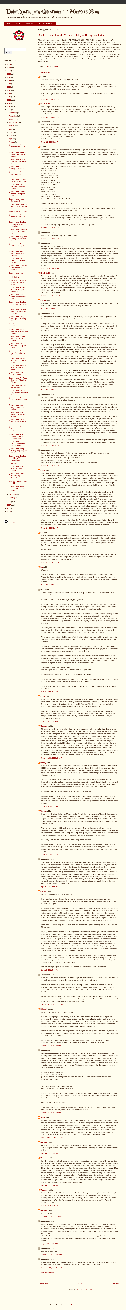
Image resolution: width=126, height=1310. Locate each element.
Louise (43, 300)
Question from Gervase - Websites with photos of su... (18, 194)
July (11, 129)
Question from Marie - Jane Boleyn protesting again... (18, 331)
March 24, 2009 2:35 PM (50, 528)
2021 (9, 71)
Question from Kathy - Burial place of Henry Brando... (17, 319)
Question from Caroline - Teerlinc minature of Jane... (18, 154)
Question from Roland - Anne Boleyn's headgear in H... (17, 174)
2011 (9, 103)
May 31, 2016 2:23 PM (49, 1205)
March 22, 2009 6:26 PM (50, 142)
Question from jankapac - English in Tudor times (18, 180)
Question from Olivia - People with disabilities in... (18, 422)
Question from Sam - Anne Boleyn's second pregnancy (18, 400)
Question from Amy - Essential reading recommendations (16, 436)
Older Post (116, 1283)
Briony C (43, 1009)
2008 (9, 502)
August (12, 126)
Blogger (73, 1305)
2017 (9, 84)
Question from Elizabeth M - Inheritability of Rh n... (18, 304)
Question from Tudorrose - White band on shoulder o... (18, 268)
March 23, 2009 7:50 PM (50, 445)
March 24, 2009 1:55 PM (50, 466)
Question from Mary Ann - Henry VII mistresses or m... (18, 239)
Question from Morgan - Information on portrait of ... (18, 161)
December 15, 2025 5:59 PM (51, 1268)
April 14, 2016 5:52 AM (49, 1153)
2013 (9, 97)
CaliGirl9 (43, 891)
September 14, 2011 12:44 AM (52, 1004)
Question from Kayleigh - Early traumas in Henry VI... (18, 392)
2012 (9, 100)
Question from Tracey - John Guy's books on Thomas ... (17, 311)
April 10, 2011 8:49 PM (49, 887)
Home (9, 23)
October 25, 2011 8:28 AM (51, 1113)
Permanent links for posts (18, 211)
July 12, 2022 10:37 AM (50, 1244)
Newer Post (44, 1283)
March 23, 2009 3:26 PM (50, 390)
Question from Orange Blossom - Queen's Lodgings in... (17, 217)
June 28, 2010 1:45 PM (49, 806)
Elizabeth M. (45, 104)
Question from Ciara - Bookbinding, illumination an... (17, 476)
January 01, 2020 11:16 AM (51, 1216)
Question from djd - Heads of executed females (16, 414)
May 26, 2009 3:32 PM (49, 692)
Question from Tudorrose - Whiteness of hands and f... (18, 231)
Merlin (42, 470)
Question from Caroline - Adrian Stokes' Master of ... (18, 206)
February (12, 494)
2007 (9, 505)
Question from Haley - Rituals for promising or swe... (17, 360)
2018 (9, 80)
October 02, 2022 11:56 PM (51, 1255)
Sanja (42, 1117)
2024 (9, 64)
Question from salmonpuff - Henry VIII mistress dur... (17, 443)
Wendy (43, 763)
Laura (42, 696)
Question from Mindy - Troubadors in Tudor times (17, 488)
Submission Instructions (45, 23)
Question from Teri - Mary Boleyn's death (18, 386)
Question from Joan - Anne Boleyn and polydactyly (16, 275)
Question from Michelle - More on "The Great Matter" (18, 367)
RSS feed (9, 523)
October (12, 119)
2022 (9, 67)
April (11, 139)
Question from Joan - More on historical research (16, 468)
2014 (9, 94)
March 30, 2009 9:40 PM (50, 585)
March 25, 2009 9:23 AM (50, 562)
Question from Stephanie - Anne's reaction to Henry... (18, 353)
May (11, 135)
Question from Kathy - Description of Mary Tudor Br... (17, 186)
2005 (9, 512)
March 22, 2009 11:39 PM (50, 296)
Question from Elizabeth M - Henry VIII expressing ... (17, 458)
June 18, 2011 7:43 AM (49, 970)
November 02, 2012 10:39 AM (52, 1138)
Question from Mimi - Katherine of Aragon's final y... (17, 407)
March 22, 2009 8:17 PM (50, 228)
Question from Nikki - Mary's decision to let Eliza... (17, 297)
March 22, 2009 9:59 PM (50, 268)
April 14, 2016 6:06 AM (49, 1185)
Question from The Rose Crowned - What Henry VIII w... (18, 380)
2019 (9, 77)
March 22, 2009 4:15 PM (50, 99)
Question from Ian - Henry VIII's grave (16, 168)
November (13, 116)
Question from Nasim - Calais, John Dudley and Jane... (17, 260)
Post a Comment (47, 1273)
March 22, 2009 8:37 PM (50, 239)
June (11, 132)
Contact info (28, 23)
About (18, 23)
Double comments (15, 463)
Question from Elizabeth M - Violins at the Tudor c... (17, 338)
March (11, 142)
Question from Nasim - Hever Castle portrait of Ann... (17, 253)
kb (41, 77)
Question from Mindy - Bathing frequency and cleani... (18, 451)
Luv (41, 533)
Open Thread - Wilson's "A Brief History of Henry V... (17, 282)
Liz (41, 567)
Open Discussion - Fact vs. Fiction (17, 325)
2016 (9, 87)
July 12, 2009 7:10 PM (49, 721)
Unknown (44, 726)
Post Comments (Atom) (84, 1289)
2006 (9, 508)
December (13, 113)
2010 (9, 107)
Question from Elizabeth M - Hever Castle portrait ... (17, 224)
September (13, 122)
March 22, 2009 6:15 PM (50, 117)
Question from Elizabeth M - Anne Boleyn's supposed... (17, 289)
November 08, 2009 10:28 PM (52, 758)
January (12, 498)
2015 (9, 90)
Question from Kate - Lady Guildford (16, 374)
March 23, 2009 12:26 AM (50, 309)
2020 (9, 74)
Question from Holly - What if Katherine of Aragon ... (17, 147)
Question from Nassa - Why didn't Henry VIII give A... (17, 346)
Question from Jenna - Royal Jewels (17, 200)
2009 (9, 110)
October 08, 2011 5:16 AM (51, 1046)
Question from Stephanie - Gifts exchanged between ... (18, 246)
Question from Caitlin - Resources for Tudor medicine (17, 429)
